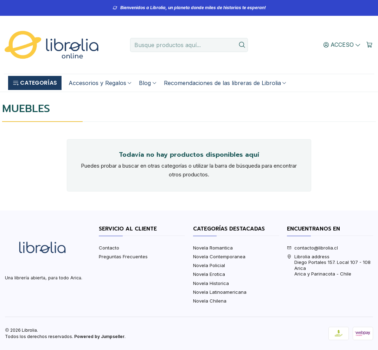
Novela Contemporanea (219, 256)
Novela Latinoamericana (219, 292)
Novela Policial (209, 265)
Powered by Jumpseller (99, 336)
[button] (35, 83)
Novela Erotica (209, 274)
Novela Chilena (209, 301)
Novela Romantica (213, 248)
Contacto (109, 248)
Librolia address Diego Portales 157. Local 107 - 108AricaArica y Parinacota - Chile (329, 265)
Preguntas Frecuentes (123, 256)
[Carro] (369, 44)
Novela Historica (211, 283)
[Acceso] (342, 44)
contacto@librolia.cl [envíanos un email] (312, 248)
